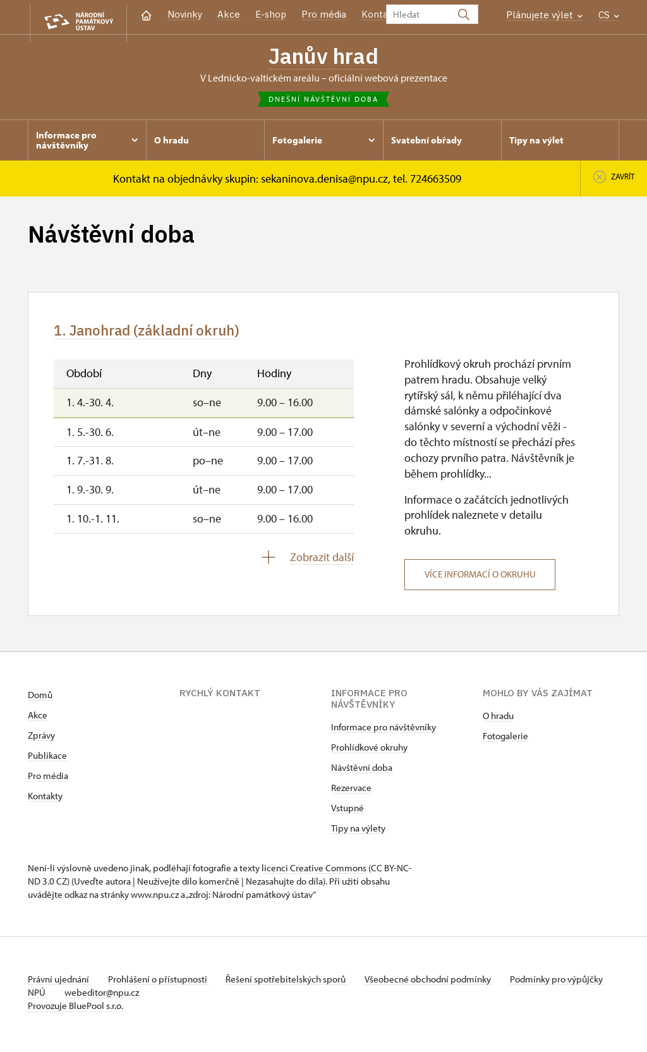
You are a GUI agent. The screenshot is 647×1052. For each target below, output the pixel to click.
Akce (228, 14)
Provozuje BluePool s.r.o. (75, 1010)
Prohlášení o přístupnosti (161, 983)
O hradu (498, 720)
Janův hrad (323, 57)
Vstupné (347, 812)
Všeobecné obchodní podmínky (439, 983)
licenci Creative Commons (314, 872)
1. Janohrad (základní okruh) (159, 334)
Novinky (184, 14)
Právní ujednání (59, 983)
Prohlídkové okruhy (369, 752)
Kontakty (45, 800)
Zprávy (41, 740)
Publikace (47, 760)
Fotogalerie (505, 740)
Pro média (323, 14)
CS (608, 15)
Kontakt (379, 14)
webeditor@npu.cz (142, 997)
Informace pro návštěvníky (383, 731)
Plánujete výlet (544, 15)
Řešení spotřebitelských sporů (293, 983)
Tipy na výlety (358, 832)
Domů (40, 699)
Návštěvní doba (361, 772)
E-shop (270, 14)
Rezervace (351, 792)
